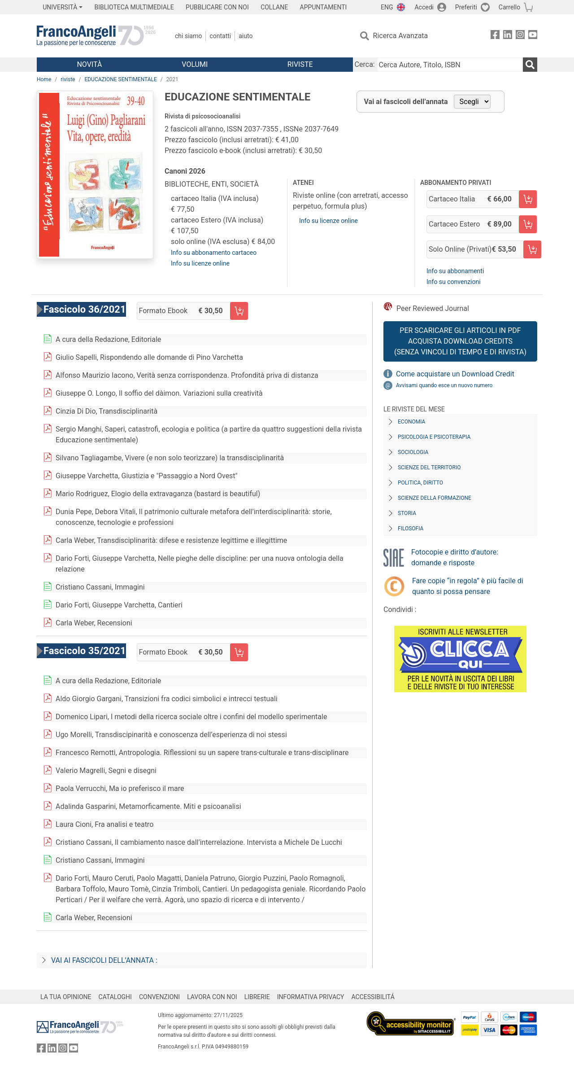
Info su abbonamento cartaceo (214, 252)
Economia (411, 422)
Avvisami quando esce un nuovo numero (444, 385)
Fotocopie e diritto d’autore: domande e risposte (454, 557)
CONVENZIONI (159, 996)
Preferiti (466, 7)
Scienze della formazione (434, 498)
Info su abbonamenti (455, 271)
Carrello (509, 7)
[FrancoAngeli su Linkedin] (507, 36)
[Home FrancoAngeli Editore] (96, 35)
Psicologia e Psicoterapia (434, 437)
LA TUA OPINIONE (65, 996)
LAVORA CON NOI (212, 996)
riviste (68, 79)
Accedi (424, 7)
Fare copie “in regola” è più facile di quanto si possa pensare (467, 586)
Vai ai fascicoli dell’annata (406, 101)
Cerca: (365, 64)
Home (44, 79)
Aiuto (245, 35)
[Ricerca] (530, 64)
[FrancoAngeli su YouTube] (532, 36)
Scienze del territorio (429, 467)
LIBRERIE (257, 996)
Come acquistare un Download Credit (455, 374)
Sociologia (413, 452)
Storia (407, 513)
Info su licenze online (200, 263)
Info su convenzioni (453, 281)
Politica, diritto (420, 483)
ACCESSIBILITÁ (373, 996)
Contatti (220, 35)
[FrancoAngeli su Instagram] (520, 36)
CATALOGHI (115, 996)
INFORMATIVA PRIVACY (310, 996)
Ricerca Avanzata (400, 35)
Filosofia (410, 528)
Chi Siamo (188, 35)
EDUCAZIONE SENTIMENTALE (120, 79)
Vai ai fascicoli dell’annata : (104, 960)
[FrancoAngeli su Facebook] (495, 36)
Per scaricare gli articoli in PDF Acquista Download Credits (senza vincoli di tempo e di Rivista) (460, 341)
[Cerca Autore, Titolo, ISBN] (450, 64)
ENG (387, 7)
